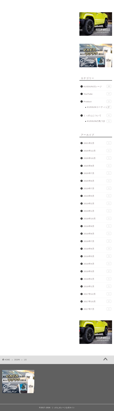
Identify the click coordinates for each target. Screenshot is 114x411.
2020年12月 (97, 150)
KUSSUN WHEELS (75, 4)
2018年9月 (97, 226)
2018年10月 (97, 218)
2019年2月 (97, 203)
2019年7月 (97, 188)
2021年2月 (97, 142)
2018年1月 (97, 286)
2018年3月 (97, 271)
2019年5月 (97, 195)
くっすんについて (97, 115)
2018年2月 (97, 278)
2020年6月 (97, 180)
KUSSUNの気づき (99, 121)
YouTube (97, 93)
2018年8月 (97, 233)
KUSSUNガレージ (97, 86)
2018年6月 (97, 248)
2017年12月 (97, 293)
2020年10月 (97, 158)
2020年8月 (97, 165)
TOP (9, 4)
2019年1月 (97, 210)
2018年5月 (97, 256)
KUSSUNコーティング (99, 107)
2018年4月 (97, 263)
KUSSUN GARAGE (49, 4)
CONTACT (97, 4)
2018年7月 (97, 241)
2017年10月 (97, 301)
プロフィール (24, 4)
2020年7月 (97, 173)
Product (97, 101)
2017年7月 (97, 308)
